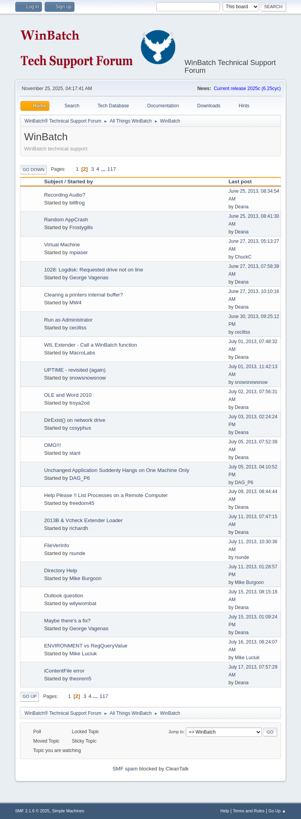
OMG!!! (52, 445)
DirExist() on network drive (74, 420)
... (104, 169)
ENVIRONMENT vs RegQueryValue (85, 646)
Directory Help (60, 570)
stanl (74, 453)
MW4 (75, 303)
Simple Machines (68, 810)
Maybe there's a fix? (67, 621)
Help (224, 810)
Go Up (29, 696)
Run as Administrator (68, 320)
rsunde (77, 553)
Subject (53, 181)
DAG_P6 (79, 478)
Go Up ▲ (277, 810)
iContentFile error (64, 671)
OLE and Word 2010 (67, 395)
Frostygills (81, 227)
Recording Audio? (64, 195)
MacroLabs (82, 353)
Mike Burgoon (85, 578)
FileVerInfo (56, 545)
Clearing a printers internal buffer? (83, 295)
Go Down (33, 169)
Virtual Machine (62, 245)
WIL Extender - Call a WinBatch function (90, 345)
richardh (78, 528)
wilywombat (82, 603)
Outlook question (63, 595)
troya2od (79, 403)
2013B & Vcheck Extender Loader (83, 520)
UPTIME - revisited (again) (74, 370)
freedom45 (81, 503)
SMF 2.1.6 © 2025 (32, 810)
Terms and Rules (249, 810)
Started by (80, 181)
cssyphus (80, 428)
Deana (241, 207)
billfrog (77, 203)
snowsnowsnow (87, 378)
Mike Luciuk (83, 653)
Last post (243, 181)
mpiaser (78, 252)
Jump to (176, 731)
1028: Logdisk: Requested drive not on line (93, 270)
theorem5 (80, 679)
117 (111, 169)
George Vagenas (89, 277)
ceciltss (78, 328)
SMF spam (125, 769)
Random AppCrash (66, 219)
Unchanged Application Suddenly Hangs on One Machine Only (116, 470)
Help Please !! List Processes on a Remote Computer (106, 495)
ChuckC (243, 257)
